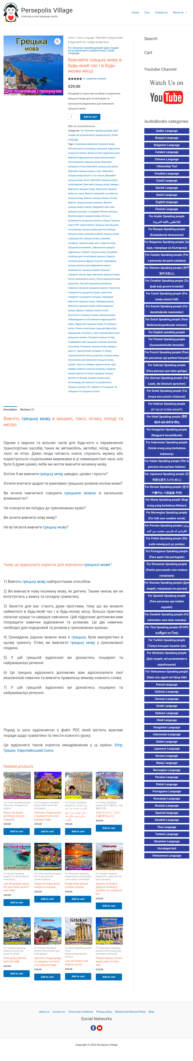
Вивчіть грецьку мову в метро (102, 204)
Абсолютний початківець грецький (87, 147)
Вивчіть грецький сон (80, 195)
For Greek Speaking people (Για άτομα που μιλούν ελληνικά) (166, 401)
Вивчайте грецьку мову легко (84, 178)
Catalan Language (166, 152)
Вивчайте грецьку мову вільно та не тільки (92, 174)
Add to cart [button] (17, 831)
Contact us (161, 12)
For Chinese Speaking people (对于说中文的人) (167, 271)
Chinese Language (167, 159)
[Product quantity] (73, 117)
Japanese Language (167, 759)
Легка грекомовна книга (81, 278)
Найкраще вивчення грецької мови (87, 300)
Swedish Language (167, 830)
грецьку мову (36, 418)
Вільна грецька (86, 213)
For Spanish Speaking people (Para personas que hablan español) (167, 610)
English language (167, 202)
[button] (185, 12)
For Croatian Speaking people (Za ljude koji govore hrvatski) (166, 284)
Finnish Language (166, 209)
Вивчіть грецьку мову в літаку (84, 200)
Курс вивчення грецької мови (103, 274)
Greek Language (85, 37)
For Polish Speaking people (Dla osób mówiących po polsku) (167, 550)
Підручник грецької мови (103, 322)
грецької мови (97, 564)
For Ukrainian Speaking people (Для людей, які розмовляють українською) (93, 49)
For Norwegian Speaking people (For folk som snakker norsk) (167, 524)
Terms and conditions (80, 1012)
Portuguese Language (166, 801)
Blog (150, 1012)
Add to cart (90, 116)
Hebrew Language (167, 723)
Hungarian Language (166, 737)
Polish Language (167, 794)
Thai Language (166, 837)
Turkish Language (166, 845)
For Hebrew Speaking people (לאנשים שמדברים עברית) (166, 414)
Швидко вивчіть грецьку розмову (86, 369)
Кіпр (118, 745)
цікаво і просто (76, 365)
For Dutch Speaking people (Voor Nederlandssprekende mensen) (166, 323)
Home (136, 12)
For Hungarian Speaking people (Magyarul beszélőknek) (166, 440)
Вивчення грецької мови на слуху (93, 191)
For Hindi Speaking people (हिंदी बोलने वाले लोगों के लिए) (167, 427)
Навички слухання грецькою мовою (88, 287)
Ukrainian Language (167, 852)
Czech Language (167, 181)
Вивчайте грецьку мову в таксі (97, 169)
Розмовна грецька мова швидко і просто (91, 348)
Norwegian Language (167, 780)
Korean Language (166, 766)
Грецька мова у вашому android (85, 234)
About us (180, 12)
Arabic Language (167, 131)
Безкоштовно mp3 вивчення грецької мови (92, 160)
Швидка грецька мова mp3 (101, 365)
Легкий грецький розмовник (102, 282)
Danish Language (167, 188)
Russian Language (167, 816)
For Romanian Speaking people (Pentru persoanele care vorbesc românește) (167, 578)
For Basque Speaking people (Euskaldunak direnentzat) (166, 232)
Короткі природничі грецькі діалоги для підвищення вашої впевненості (92, 265)
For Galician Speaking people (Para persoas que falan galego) (167, 375)
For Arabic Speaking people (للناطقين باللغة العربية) (167, 219)
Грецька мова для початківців (99, 230)
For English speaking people (167, 333)
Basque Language (166, 138)
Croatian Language (167, 174)
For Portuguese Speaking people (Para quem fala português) (167, 563)
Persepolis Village (47, 10)
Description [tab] (10, 409)
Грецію (9, 750)
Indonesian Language (167, 744)
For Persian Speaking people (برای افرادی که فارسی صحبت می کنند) (166, 537)
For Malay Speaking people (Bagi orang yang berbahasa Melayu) (166, 511)
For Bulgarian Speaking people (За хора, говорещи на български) (166, 245)
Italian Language (167, 751)
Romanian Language (166, 809)
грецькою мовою (80, 493)
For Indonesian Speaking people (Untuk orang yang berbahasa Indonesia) (167, 456)
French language (167, 694)
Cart (147, 12)
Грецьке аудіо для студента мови (97, 243)
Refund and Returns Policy (130, 1012)
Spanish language (166, 823)
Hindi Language (167, 730)
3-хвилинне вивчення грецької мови (94, 143)
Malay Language (167, 773)
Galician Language (167, 701)
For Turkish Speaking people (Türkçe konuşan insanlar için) (166, 652)
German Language (167, 708)
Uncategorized (166, 859)
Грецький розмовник (79, 247)
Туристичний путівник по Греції (85, 352)
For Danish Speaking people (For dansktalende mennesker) (167, 310)
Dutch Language (166, 195)
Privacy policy (104, 1012)
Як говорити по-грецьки (100, 387)
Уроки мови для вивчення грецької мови (91, 361)
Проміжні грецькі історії (81, 339)
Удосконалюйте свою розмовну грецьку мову (93, 356)
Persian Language (166, 787)
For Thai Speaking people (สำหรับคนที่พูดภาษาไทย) (166, 639)
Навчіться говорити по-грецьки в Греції (90, 291)
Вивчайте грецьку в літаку (82, 165)
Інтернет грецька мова (93, 252)
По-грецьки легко (78, 326)
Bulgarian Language (167, 145)
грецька (79, 637)
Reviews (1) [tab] (27, 409)
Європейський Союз (35, 750)
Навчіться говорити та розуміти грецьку (90, 295)
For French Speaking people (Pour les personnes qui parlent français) (167, 359)
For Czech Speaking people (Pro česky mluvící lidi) (167, 297)
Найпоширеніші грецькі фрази (85, 309)
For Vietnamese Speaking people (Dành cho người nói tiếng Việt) (166, 684)
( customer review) (94, 78)
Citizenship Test (166, 166)
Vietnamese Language (166, 866)
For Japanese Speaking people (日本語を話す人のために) (166, 485)
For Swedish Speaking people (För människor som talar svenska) (167, 626)
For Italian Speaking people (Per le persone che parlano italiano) (166, 472)
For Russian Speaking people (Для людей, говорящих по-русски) (166, 594)
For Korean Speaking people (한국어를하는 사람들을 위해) (167, 498)
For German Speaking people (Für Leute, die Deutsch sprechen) (167, 388)
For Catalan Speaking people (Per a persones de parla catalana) (166, 258)
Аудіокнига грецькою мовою (84, 152)
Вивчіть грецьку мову (105, 195)
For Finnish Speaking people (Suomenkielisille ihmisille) (166, 343)
